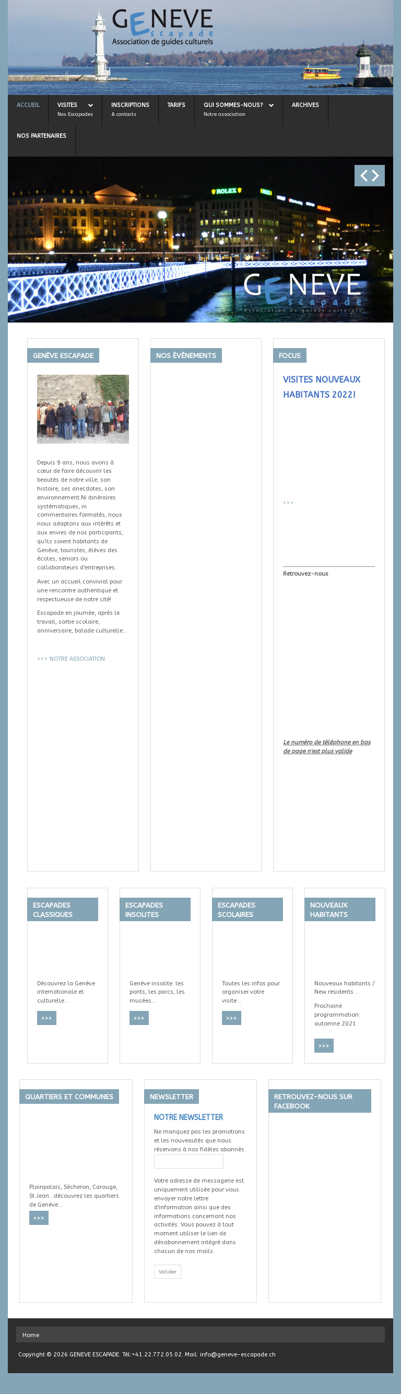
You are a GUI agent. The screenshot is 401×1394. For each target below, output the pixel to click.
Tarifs (176, 105)
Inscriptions (130, 105)
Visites (67, 105)
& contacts (123, 114)
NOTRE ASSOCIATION (77, 659)
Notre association (224, 114)
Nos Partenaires (41, 136)
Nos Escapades (75, 114)
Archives (305, 105)
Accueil (28, 105)
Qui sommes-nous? (233, 105)
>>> (42, 659)
